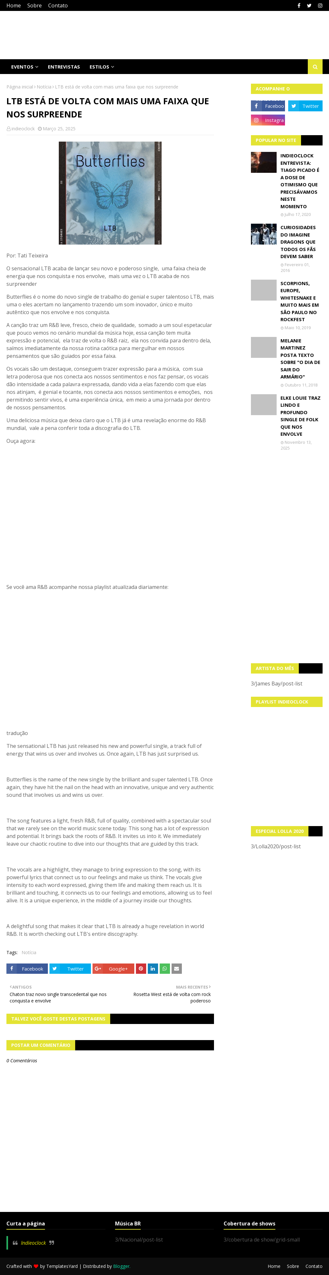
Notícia (44, 87)
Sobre (34, 5)
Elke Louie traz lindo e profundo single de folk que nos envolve (300, 416)
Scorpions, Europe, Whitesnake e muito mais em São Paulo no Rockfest (299, 301)
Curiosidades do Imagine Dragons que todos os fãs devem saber (298, 241)
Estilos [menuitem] (99, 66)
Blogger (121, 1266)
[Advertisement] (287, 557)
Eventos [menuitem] (22, 66)
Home (13, 5)
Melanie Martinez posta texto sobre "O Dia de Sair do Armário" (300, 358)
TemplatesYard (62, 1266)
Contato (58, 5)
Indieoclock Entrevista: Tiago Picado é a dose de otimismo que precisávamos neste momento (299, 180)
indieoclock (23, 129)
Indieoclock (33, 1242)
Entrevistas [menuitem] (64, 66)
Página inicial (19, 87)
